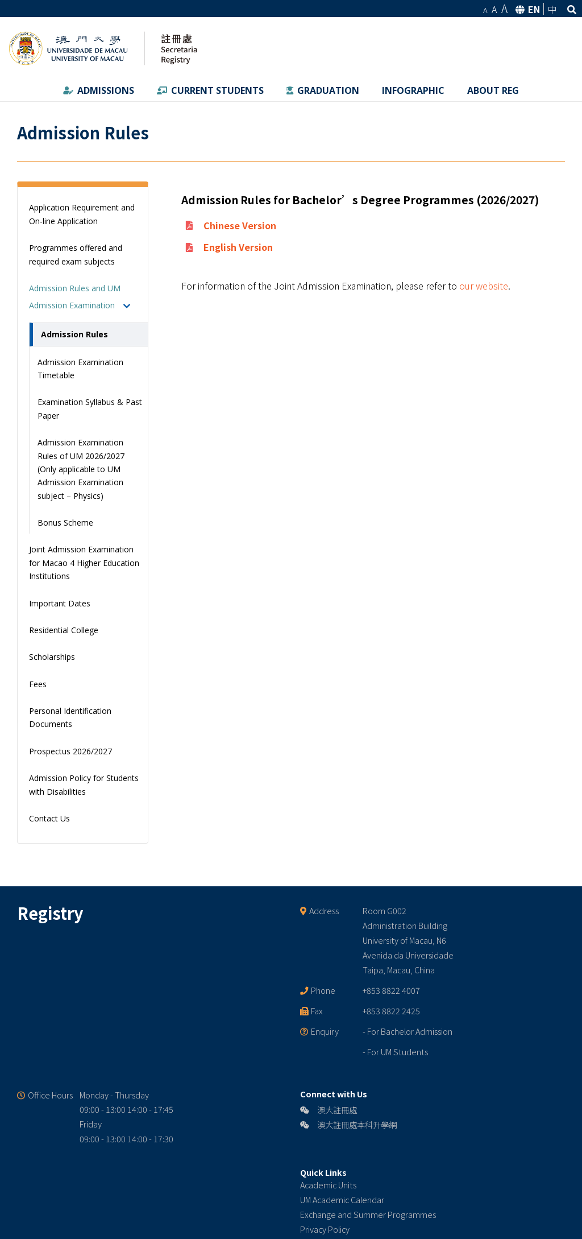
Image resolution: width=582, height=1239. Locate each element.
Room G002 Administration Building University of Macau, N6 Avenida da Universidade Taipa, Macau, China (408, 940)
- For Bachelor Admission (407, 1031)
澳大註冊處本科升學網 (348, 1124)
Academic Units (328, 1185)
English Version (238, 247)
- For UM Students (395, 1052)
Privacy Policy (325, 1229)
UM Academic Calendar (342, 1199)
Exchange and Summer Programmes (368, 1214)
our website (483, 285)
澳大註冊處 (328, 1110)
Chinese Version (239, 225)
